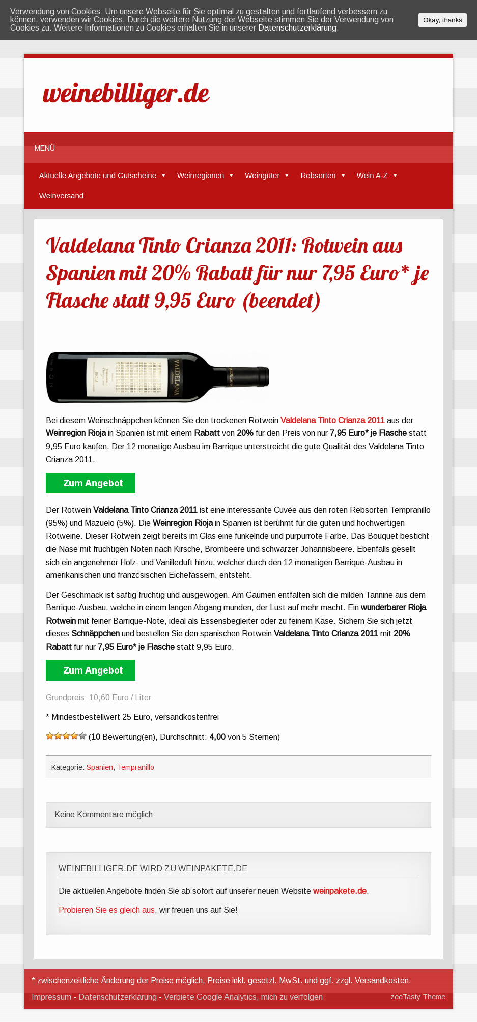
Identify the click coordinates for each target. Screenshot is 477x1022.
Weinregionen (200, 175)
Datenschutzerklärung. (298, 27)
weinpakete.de (340, 891)
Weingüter (262, 175)
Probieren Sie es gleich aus (107, 910)
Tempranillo (135, 767)
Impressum (51, 996)
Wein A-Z (372, 175)
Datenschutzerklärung (117, 996)
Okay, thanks (442, 20)
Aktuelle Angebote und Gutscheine (97, 175)
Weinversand (61, 195)
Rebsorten (317, 175)
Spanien (100, 767)
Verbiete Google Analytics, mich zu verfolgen (243, 996)
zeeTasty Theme (417, 996)
